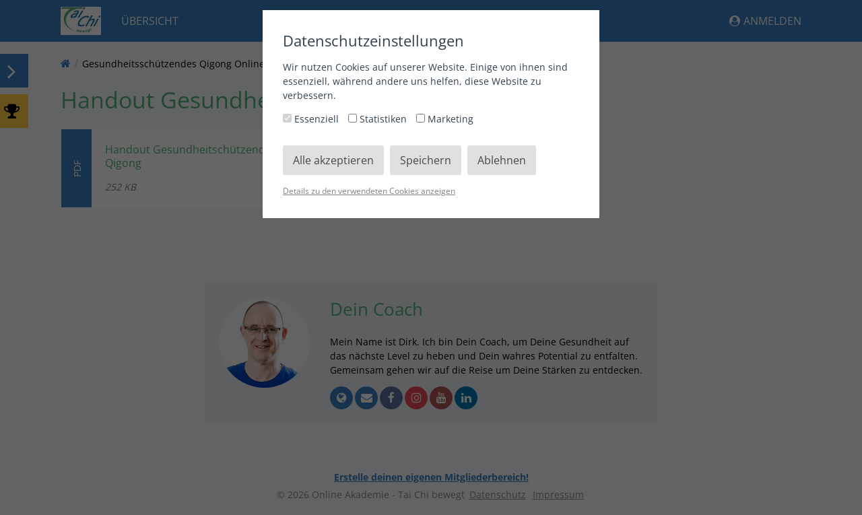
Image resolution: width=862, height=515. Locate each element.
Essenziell (312, 118)
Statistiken (378, 118)
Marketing (444, 118)
